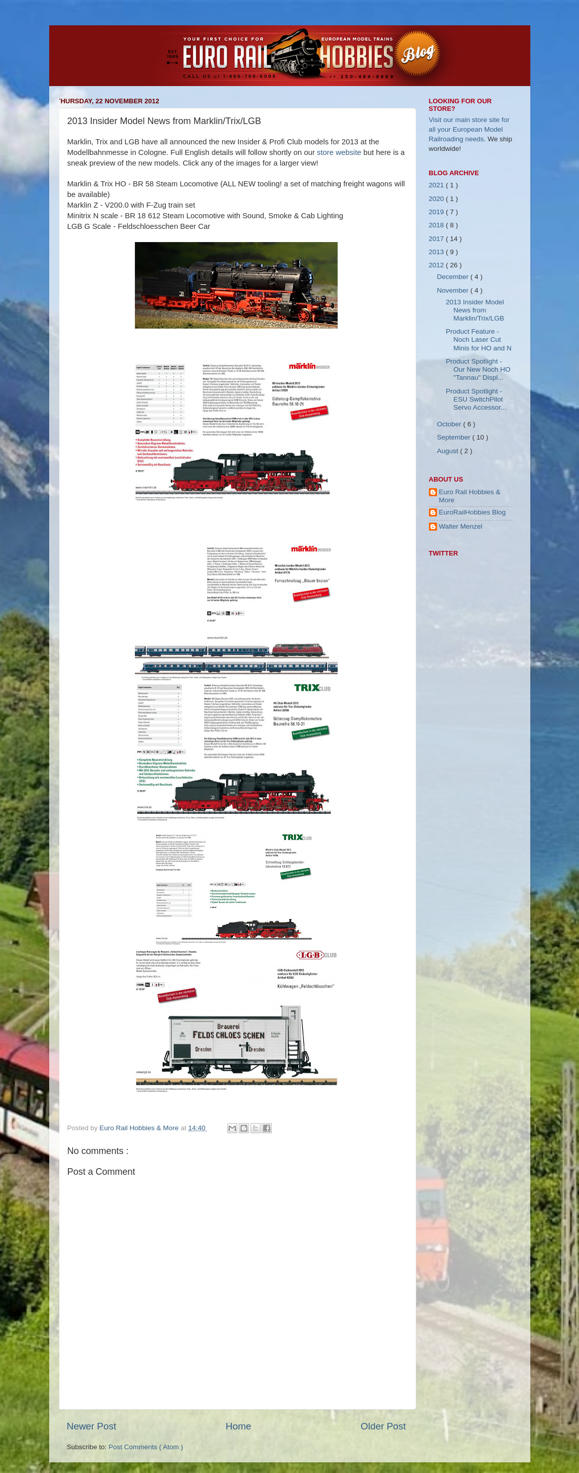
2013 (437, 252)
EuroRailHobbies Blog (472, 512)
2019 (437, 212)
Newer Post (92, 1426)
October (450, 424)
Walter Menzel (461, 526)
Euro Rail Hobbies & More (139, 1128)
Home (238, 1426)
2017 (437, 239)
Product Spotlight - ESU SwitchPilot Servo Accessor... (476, 399)
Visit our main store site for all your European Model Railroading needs (469, 129)
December (454, 277)
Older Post (383, 1426)
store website (339, 152)
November (454, 290)
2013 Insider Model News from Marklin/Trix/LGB (475, 310)
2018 (437, 225)
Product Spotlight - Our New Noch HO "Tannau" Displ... (478, 369)
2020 (437, 199)
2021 (437, 185)
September (455, 437)
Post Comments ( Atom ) (145, 1447)
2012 (437, 265)
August (448, 451)
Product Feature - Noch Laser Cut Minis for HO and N (479, 339)
